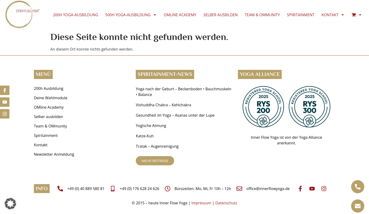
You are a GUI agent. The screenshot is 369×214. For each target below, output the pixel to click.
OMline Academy (180, 14)
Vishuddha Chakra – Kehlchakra (163, 104)
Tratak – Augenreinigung (157, 146)
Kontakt (333, 15)
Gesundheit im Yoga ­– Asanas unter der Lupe (176, 115)
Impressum (201, 203)
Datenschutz (226, 203)
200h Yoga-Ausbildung (75, 14)
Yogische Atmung (151, 125)
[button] (10, 203)
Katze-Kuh (144, 136)
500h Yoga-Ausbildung (130, 15)
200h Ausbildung (48, 88)
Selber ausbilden (221, 14)
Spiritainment (300, 14)
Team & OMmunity (262, 14)
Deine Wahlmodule (50, 97)
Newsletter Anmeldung (54, 154)
